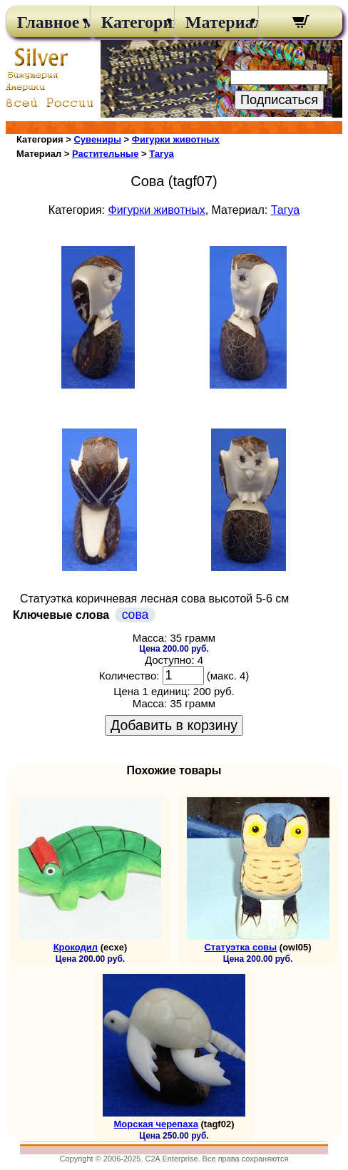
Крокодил (75, 947)
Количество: (129, 675)
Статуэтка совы (240, 947)
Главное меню (48, 22)
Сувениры (97, 139)
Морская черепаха (156, 1124)
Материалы (216, 22)
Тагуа (161, 153)
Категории (132, 22)
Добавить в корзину (174, 725)
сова (135, 614)
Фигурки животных (176, 139)
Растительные (105, 153)
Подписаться (279, 100)
